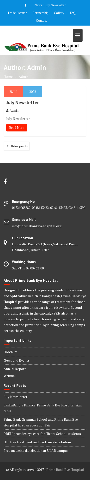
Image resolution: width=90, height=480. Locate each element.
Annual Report (15, 368)
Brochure (11, 352)
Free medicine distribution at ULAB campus (36, 450)
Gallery (59, 13)
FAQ (73, 13)
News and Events (17, 360)
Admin (12, 110)
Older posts (19, 146)
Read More (16, 127)
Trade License (17, 13)
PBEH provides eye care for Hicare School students (42, 433)
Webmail (10, 375)
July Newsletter (55, 5)
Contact (41, 20)
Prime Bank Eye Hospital (65, 469)
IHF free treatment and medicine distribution (37, 442)
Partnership (40, 13)
